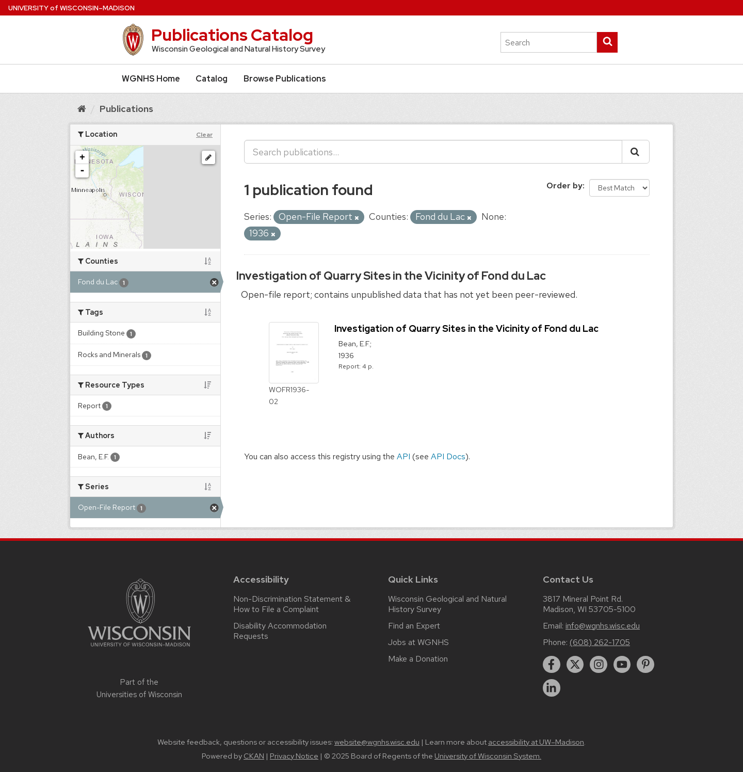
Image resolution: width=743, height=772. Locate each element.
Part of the (139, 688)
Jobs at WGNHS (418, 642)
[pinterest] (645, 664)
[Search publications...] (433, 152)
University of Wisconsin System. (487, 756)
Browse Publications (285, 78)
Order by (564, 185)
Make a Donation (418, 658)
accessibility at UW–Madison (536, 742)
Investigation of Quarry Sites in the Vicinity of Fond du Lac (391, 275)
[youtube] (622, 664)
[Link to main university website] (139, 648)
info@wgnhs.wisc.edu (603, 625)
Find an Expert (414, 625)
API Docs (448, 456)
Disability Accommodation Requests (280, 630)
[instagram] (598, 664)
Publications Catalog (232, 35)
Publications (126, 109)
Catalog (212, 78)
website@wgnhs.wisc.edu (376, 742)
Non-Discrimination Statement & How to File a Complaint (291, 604)
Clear (204, 135)
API (403, 456)
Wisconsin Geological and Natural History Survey (447, 604)
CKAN (254, 756)
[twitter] (575, 664)
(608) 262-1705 (600, 642)
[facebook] (551, 664)
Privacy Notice (294, 756)
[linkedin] (551, 688)
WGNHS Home (151, 78)
